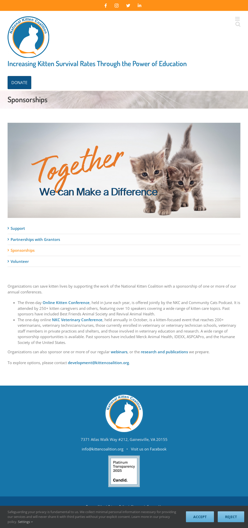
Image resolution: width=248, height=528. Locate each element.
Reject (231, 516)
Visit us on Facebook (149, 448)
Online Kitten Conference (66, 302)
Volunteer (20, 261)
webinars (119, 351)
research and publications (164, 351)
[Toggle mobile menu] (237, 18)
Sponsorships (23, 250)
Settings (25, 521)
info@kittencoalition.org (102, 448)
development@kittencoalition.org (98, 362)
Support (18, 228)
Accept (200, 516)
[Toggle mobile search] (237, 24)
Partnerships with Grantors (35, 239)
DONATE (19, 82)
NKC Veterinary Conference (77, 319)
